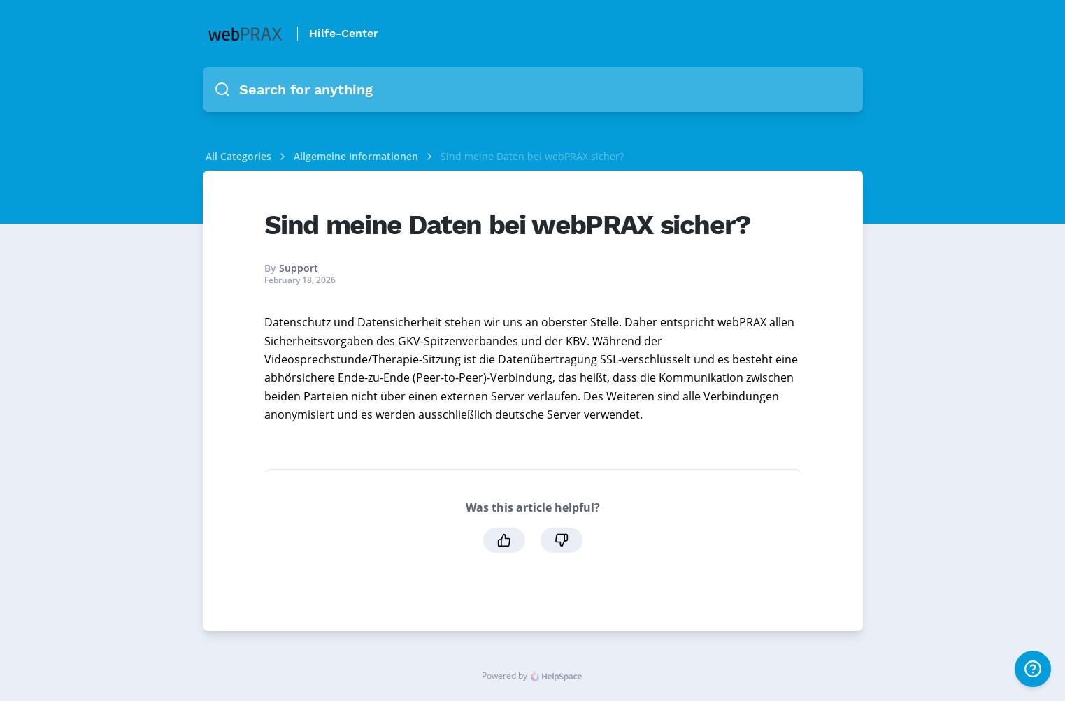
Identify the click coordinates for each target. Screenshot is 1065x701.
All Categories (238, 156)
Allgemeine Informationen (357, 156)
